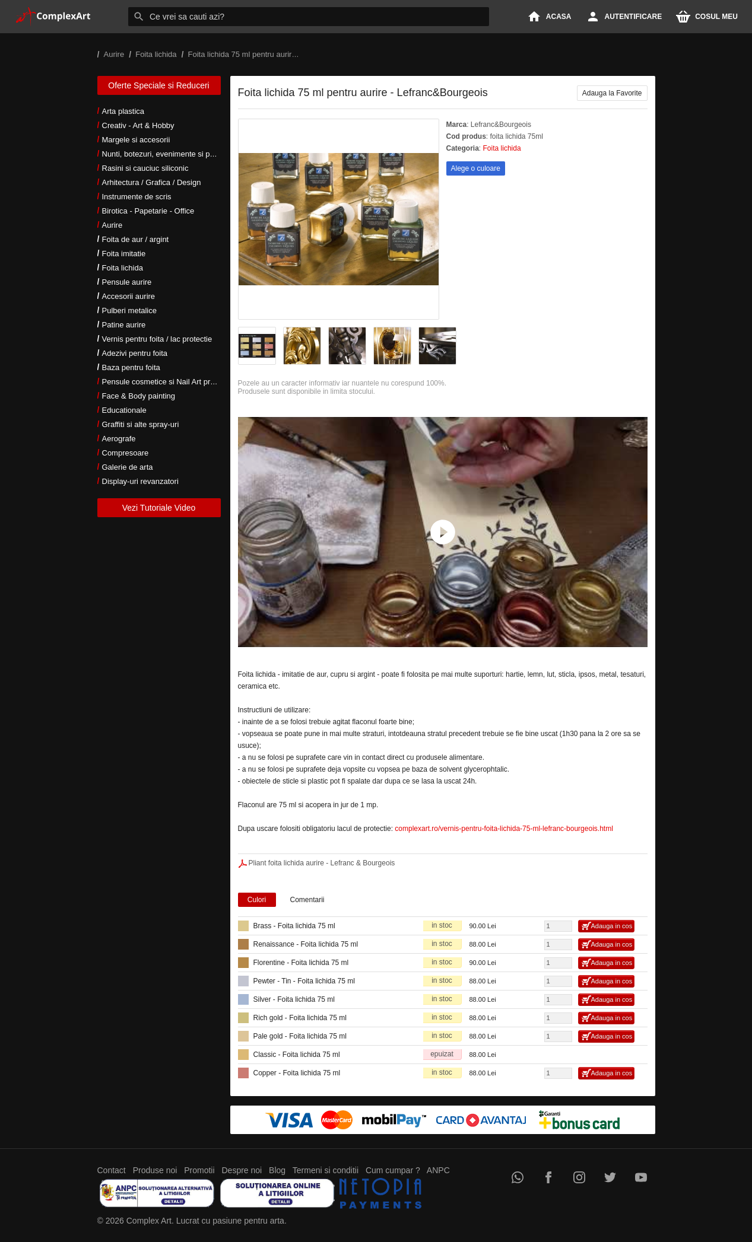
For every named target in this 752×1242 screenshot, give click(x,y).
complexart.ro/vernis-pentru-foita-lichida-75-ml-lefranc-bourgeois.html (504, 828)
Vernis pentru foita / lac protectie (157, 339)
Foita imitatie (124, 253)
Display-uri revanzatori (140, 481)
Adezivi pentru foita (135, 353)
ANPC (438, 1170)
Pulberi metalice (129, 310)
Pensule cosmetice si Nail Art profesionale (174, 381)
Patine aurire (124, 324)
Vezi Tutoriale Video (159, 507)
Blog (277, 1170)
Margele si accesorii (136, 139)
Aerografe (119, 438)
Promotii (199, 1170)
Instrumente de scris (137, 196)
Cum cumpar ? (393, 1170)
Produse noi (155, 1170)
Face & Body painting (139, 395)
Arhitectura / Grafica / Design (151, 182)
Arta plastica (123, 111)
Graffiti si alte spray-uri (140, 424)
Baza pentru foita (131, 367)
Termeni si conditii (325, 1170)
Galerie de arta (127, 467)
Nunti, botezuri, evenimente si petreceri (169, 153)
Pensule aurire (127, 282)
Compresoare (125, 452)
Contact (111, 1170)
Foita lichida (122, 267)
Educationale (124, 410)
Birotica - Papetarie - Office (148, 210)
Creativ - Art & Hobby (138, 125)
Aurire (112, 225)
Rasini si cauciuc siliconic (145, 168)
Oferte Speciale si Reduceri (158, 85)
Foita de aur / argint (135, 239)
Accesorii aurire (129, 296)
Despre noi (242, 1170)
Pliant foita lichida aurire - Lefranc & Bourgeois (322, 863)
